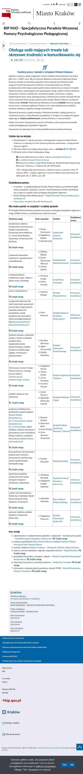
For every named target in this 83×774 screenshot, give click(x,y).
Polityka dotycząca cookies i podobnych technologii (21, 661)
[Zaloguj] (80, 24)
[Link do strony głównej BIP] (41, 13)
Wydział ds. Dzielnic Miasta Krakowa (63, 548)
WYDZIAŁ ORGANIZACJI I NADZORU (25, 599)
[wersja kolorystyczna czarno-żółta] (75, 4)
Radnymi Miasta (68, 542)
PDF (66, 149)
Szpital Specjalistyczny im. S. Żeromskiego (20, 424)
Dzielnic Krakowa (37, 548)
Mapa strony (7, 668)
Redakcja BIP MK (8, 689)
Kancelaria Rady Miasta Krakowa (28, 545)
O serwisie (6, 679)
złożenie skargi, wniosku (19, 380)
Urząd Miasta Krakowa (38, 44)
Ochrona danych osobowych (13, 638)
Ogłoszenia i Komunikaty (59, 44)
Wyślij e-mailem (10, 723)
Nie (71, 765)
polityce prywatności (46, 766)
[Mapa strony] (55, 24)
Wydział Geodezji (60, 461)
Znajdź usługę (18, 403)
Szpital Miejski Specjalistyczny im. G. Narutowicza (17, 418)
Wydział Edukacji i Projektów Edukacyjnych (61, 316)
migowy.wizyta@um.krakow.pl (58, 157)
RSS (3, 671)
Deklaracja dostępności (11, 652)
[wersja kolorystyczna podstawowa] (68, 4)
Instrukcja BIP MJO (9, 656)
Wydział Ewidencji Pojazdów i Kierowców (61, 481)
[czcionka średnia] (54, 4)
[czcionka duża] (57, 4)
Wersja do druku (11, 734)
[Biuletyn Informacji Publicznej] (41, 702)
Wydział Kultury (71, 551)
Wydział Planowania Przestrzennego (59, 348)
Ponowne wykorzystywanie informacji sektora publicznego (24, 647)
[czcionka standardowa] (51, 4)
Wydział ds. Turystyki (62, 562)
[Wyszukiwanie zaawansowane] (29, 23)
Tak (64, 765)
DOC (73, 149)
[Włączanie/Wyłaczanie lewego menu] (3, 46)
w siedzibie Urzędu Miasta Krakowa (34, 160)
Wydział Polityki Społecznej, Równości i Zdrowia (61, 428)
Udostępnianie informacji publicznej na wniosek (20, 643)
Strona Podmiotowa (19, 44)
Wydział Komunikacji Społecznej (58, 518)
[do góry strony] (79, 747)
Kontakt (5, 693)
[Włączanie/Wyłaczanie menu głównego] (4, 24)
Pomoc (4, 682)
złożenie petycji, (16, 377)
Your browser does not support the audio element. (27, 60)
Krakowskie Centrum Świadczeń (58, 236)
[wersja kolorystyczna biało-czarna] (72, 4)
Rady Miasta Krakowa (42, 542)
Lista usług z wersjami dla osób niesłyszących (33, 202)
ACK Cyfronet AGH (58, 748)
